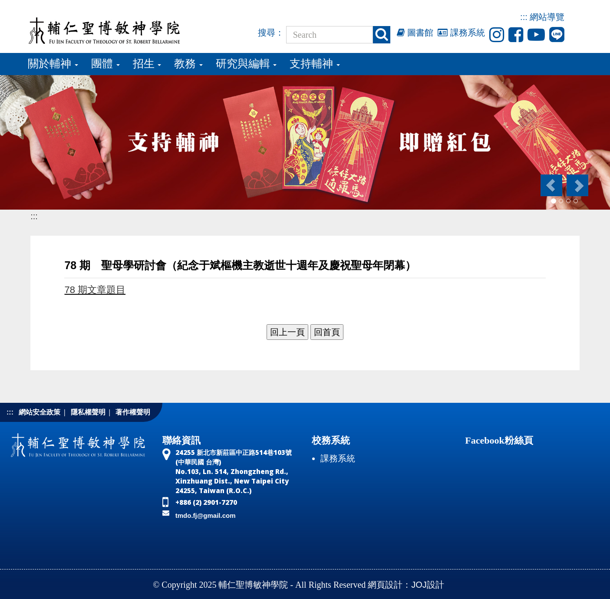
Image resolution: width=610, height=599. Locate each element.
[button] (550, 185)
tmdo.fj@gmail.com (205, 515)
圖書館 (415, 32)
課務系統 (461, 32)
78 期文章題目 (94, 289)
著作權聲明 (132, 412)
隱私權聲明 (88, 412)
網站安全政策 (39, 412)
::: (524, 17)
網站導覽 (547, 17)
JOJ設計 (427, 584)
